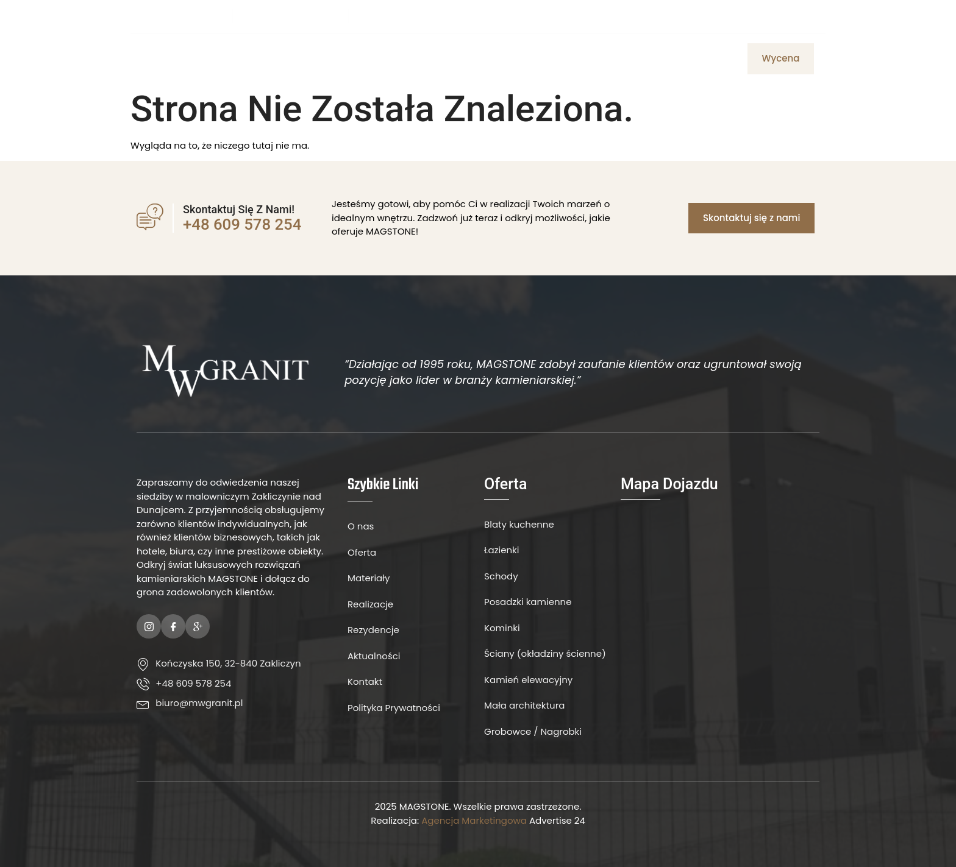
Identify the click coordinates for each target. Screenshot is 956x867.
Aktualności (605, 58)
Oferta (423, 58)
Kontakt (539, 58)
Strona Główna (309, 58)
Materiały (479, 58)
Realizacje (678, 58)
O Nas (377, 58)
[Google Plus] (197, 626)
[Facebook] (782, 16)
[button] (781, 58)
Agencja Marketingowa (474, 820)
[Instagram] (803, 16)
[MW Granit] (720, 609)
